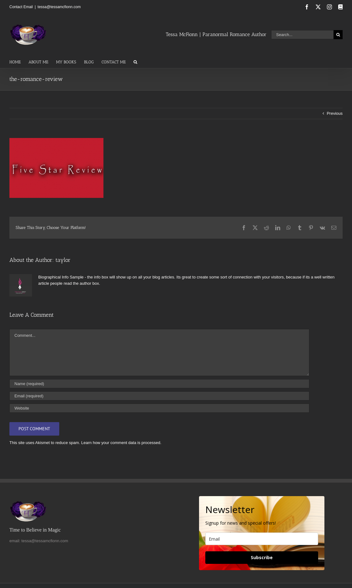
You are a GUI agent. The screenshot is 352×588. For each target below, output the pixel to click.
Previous (335, 113)
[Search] (338, 34)
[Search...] (302, 34)
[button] (135, 61)
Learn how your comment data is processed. (121, 442)
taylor (63, 260)
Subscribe (262, 557)
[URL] (159, 408)
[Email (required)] (159, 395)
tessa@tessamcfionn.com (59, 7)
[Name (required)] (159, 383)
